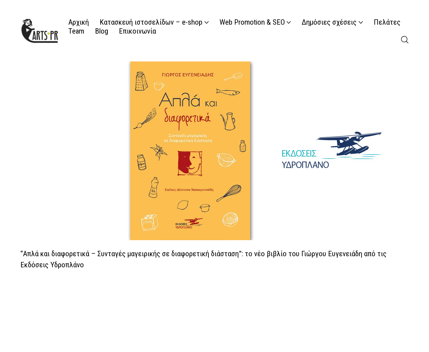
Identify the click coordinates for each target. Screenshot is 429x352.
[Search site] (405, 40)
